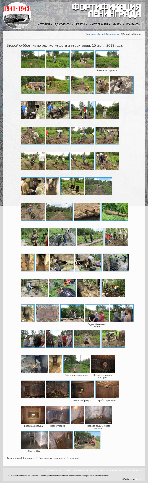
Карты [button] (81, 24)
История (65, 470)
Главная (90, 34)
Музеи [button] (118, 24)
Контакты (133, 24)
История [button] (45, 24)
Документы (80, 470)
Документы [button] (64, 24)
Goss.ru (138, 479)
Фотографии (108, 470)
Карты (94, 470)
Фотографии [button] (100, 24)
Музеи (100, 34)
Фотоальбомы (112, 34)
